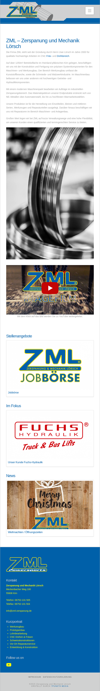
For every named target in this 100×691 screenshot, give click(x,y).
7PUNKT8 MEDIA (59, 686)
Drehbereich (63, 56)
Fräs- (49, 56)
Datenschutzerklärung (57, 677)
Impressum (34, 677)
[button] (89, 11)
